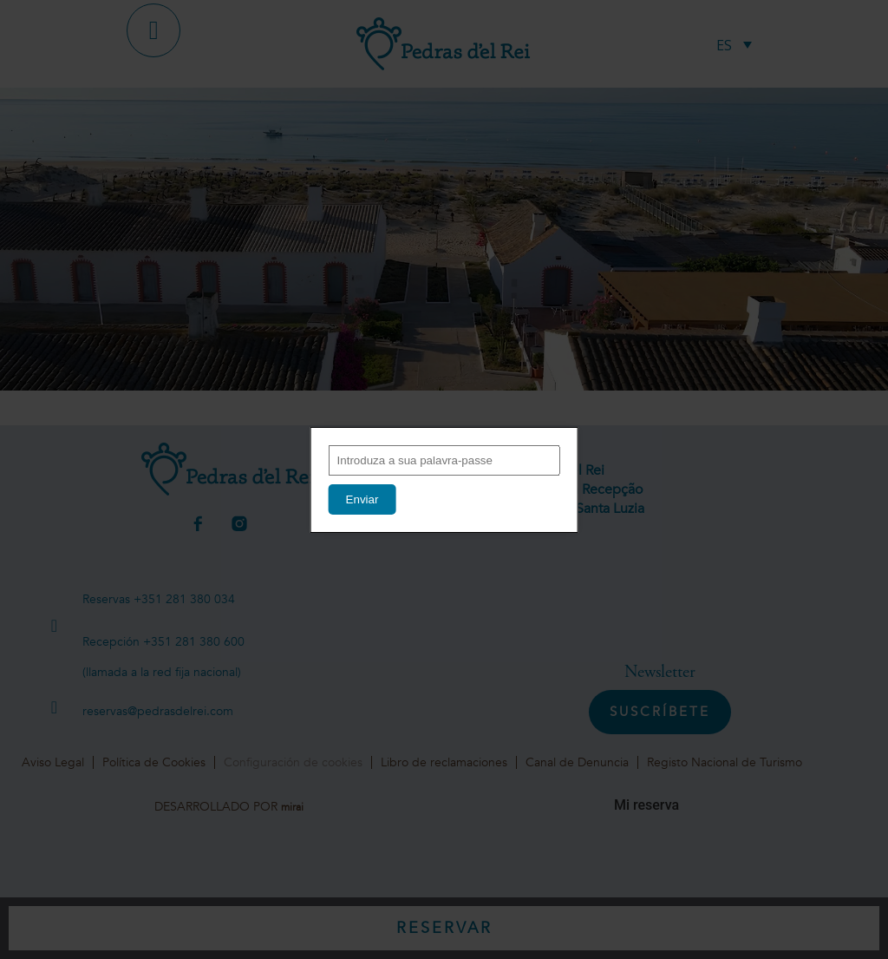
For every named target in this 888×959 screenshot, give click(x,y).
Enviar (362, 499)
